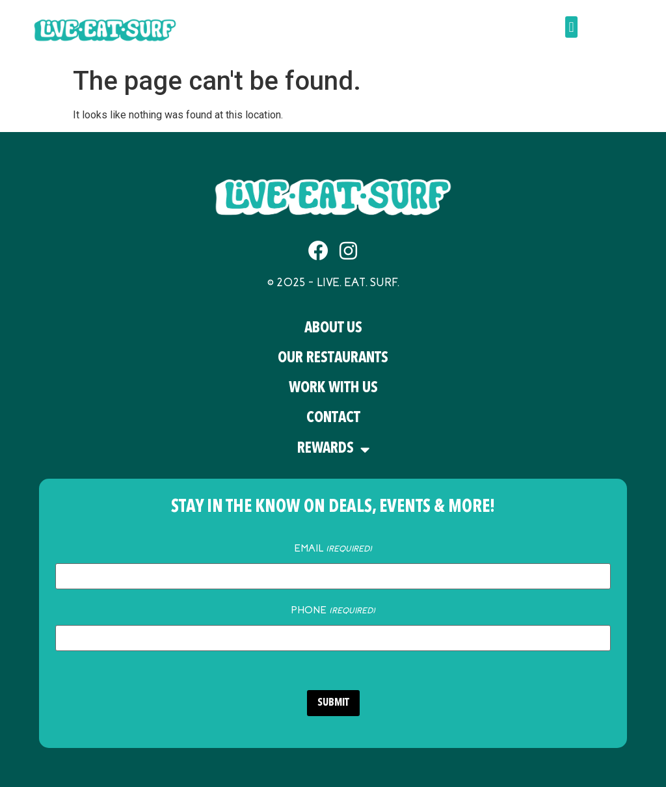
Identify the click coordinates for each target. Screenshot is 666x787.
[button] (571, 27)
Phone (333, 610)
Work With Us (333, 388)
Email (332, 548)
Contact (333, 418)
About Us (333, 328)
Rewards (333, 450)
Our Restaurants (333, 358)
